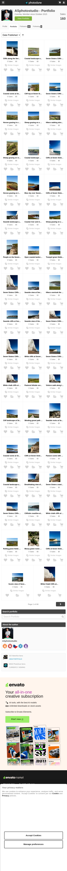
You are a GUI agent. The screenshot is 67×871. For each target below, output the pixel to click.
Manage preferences (33, 844)
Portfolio (13, 27)
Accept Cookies (33, 835)
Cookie (55, 793)
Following (37, 26)
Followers (25, 26)
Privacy (5, 796)
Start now (16, 719)
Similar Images (13, 65)
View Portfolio (23, 18)
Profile (4, 26)
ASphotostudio (9, 641)
